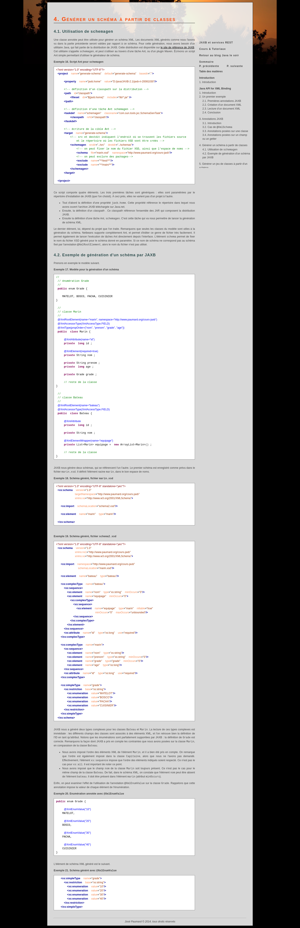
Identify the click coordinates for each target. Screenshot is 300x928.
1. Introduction (207, 82)
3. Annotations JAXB (211, 118)
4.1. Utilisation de (220, 149)
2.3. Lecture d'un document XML (221, 108)
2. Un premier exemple (212, 96)
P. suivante (235, 66)
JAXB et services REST (216, 42)
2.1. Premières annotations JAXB (221, 100)
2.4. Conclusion (211, 112)
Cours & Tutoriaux (212, 48)
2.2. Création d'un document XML (221, 104)
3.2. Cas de (217, 127)
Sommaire (206, 61)
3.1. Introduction (211, 123)
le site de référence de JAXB (177, 47)
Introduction (207, 77)
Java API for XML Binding (215, 88)
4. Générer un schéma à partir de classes (223, 145)
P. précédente (209, 66)
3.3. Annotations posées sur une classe (225, 131)
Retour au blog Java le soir (219, 55)
